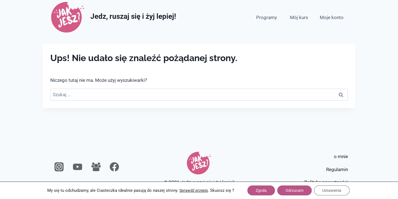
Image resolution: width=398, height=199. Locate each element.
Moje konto (332, 17)
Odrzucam (294, 190)
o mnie (341, 156)
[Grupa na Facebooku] (96, 167)
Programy (266, 17)
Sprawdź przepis (193, 190)
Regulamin (337, 169)
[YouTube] (77, 167)
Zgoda (261, 190)
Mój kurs (299, 17)
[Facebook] (114, 167)
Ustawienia (331, 190)
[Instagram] (59, 167)
